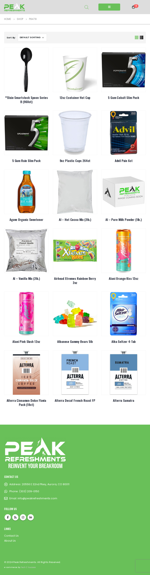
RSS (15, 517)
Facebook (8, 517)
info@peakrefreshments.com (37, 498)
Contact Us (11, 535)
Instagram (23, 517)
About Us (10, 540)
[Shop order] (32, 37)
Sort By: (11, 37)
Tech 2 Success (28, 567)
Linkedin (31, 517)
